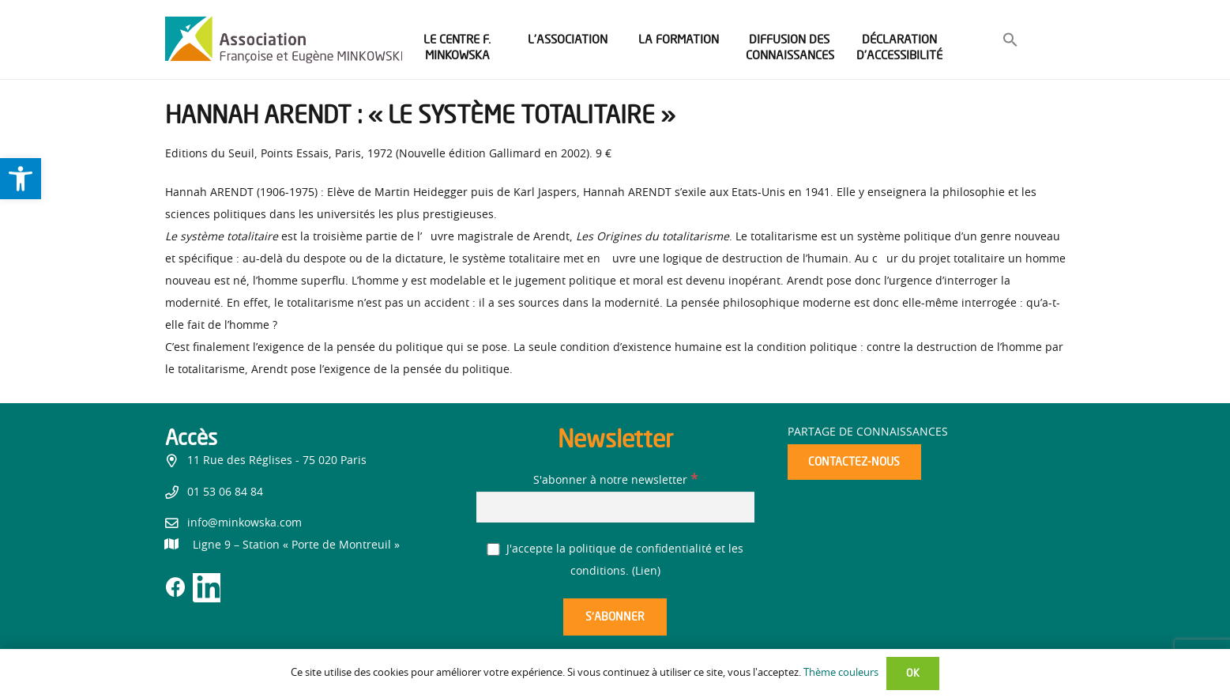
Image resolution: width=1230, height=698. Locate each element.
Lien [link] (646, 571)
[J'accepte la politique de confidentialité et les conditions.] (493, 550)
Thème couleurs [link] (840, 673)
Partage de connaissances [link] (868, 432)
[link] (20, 178)
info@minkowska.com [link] (244, 523)
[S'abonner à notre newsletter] (615, 507)
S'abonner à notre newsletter (615, 480)
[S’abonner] (614, 617)
